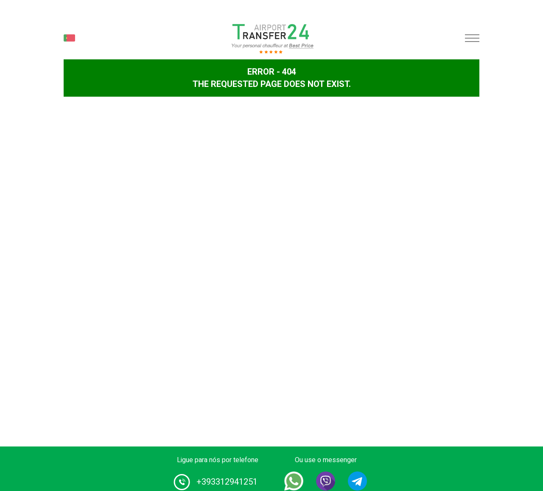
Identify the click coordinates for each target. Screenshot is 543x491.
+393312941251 (227, 482)
